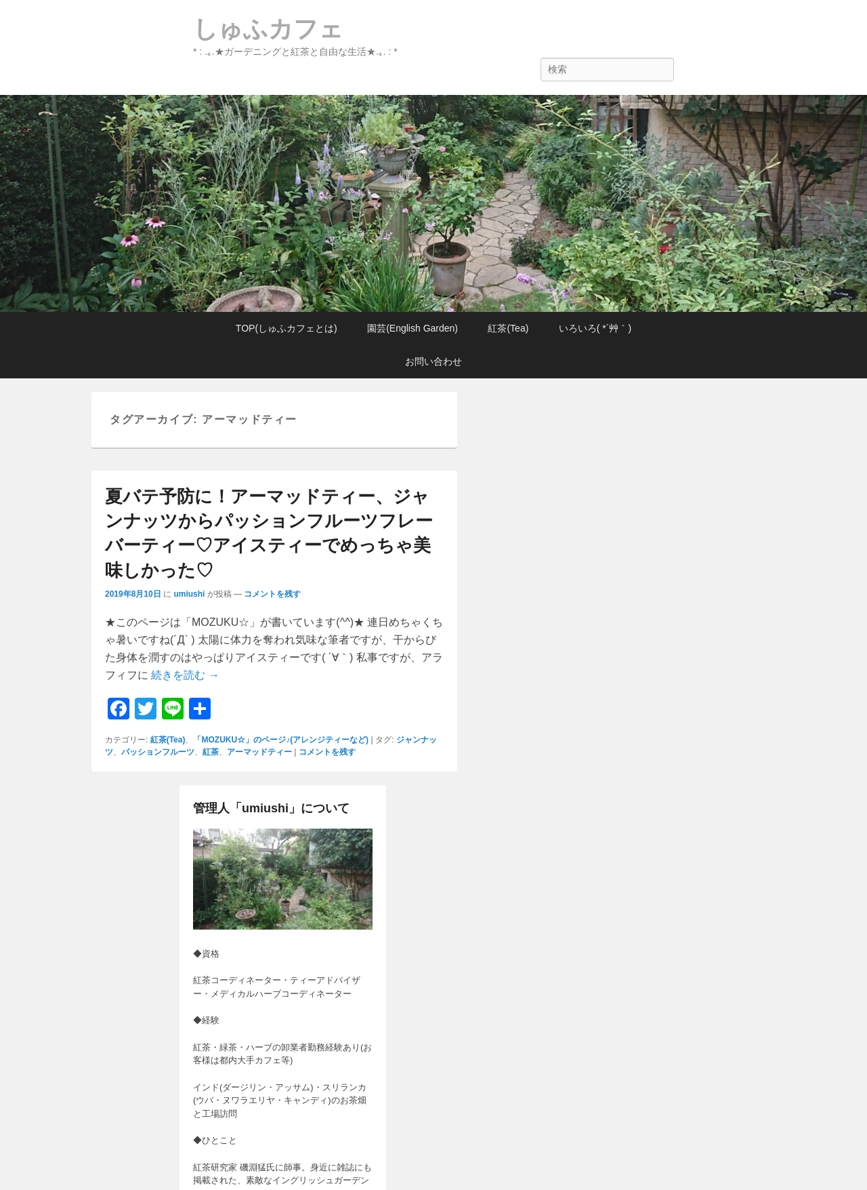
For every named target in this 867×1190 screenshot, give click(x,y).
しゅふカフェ (268, 29)
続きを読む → (185, 675)
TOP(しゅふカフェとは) (286, 328)
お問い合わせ (433, 361)
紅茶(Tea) (508, 328)
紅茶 (211, 752)
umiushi (189, 594)
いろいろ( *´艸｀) (595, 328)
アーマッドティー (259, 752)
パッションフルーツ (157, 752)
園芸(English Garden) (412, 328)
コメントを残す (272, 594)
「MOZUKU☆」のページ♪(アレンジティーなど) (280, 740)
